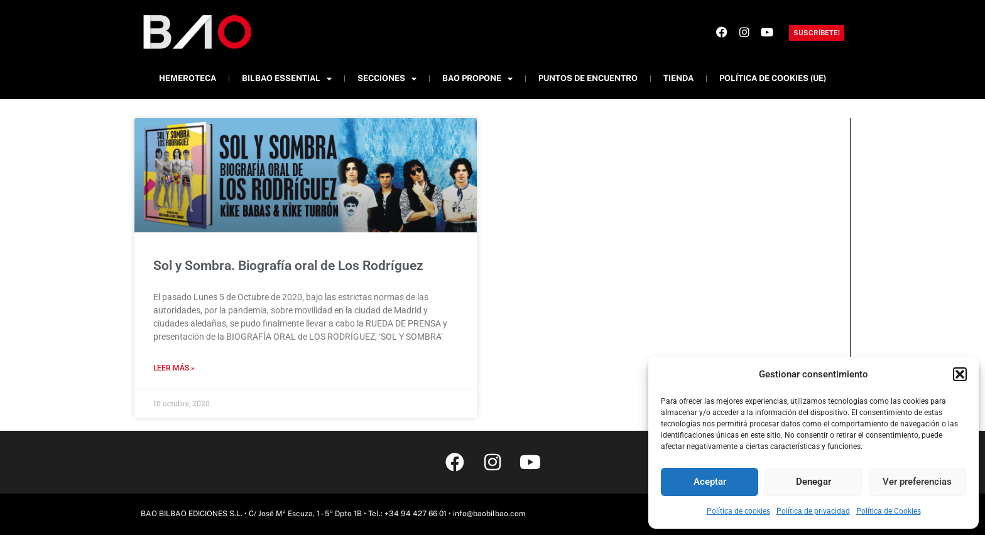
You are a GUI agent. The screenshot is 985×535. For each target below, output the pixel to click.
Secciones (386, 78)
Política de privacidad (813, 511)
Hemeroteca (187, 78)
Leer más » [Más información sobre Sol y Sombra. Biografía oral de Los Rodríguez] (174, 368)
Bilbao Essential (287, 78)
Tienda (678, 78)
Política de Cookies (888, 511)
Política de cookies (738, 511)
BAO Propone (477, 78)
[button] (960, 374)
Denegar (813, 481)
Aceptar (710, 481)
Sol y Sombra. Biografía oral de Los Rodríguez (288, 265)
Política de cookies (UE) (772, 78)
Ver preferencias (917, 481)
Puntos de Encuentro (588, 78)
